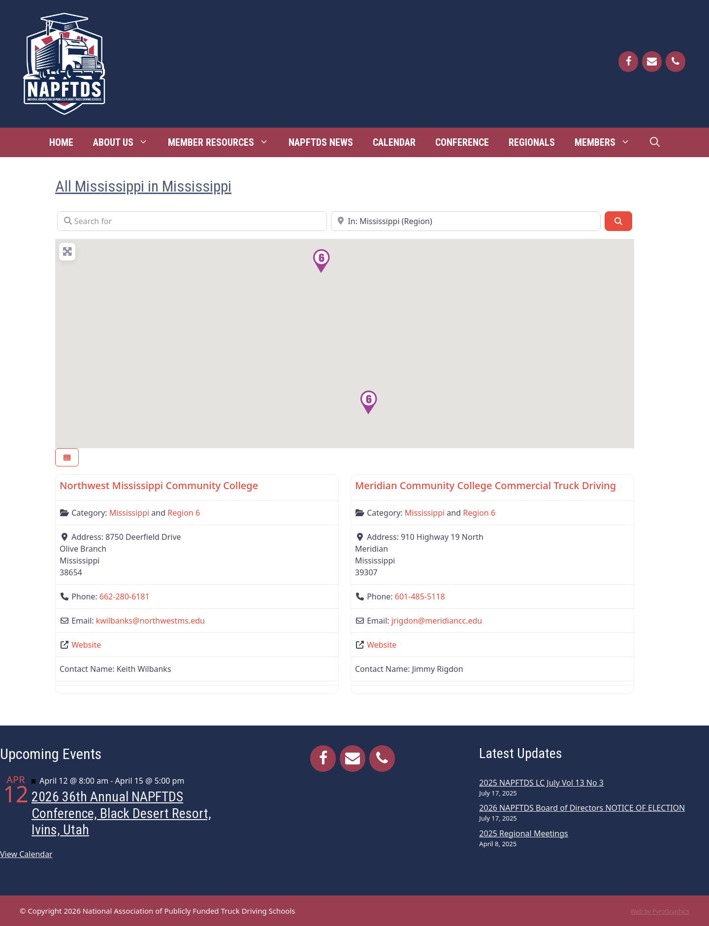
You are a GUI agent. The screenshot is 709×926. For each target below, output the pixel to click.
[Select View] (67, 457)
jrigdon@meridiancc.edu (436, 620)
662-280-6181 (124, 596)
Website (86, 644)
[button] (321, 261)
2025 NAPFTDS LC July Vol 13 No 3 (541, 782)
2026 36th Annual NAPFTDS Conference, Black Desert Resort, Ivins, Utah (121, 813)
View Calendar (26, 854)
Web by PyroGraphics (659, 911)
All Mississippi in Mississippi (143, 186)
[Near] (466, 221)
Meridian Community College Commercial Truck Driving (485, 485)
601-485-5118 (420, 596)
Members (607, 142)
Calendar (394, 142)
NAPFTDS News (321, 142)
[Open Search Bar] (655, 142)
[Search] (618, 221)
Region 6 (183, 512)
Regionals (532, 142)
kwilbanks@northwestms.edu (150, 620)
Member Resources (223, 142)
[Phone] (675, 61)
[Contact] (652, 61)
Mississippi (129, 512)
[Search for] (192, 221)
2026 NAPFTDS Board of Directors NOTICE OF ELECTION (582, 807)
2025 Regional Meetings (523, 833)
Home (61, 142)
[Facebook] (628, 61)
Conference (462, 142)
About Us (125, 142)
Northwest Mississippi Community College (159, 485)
